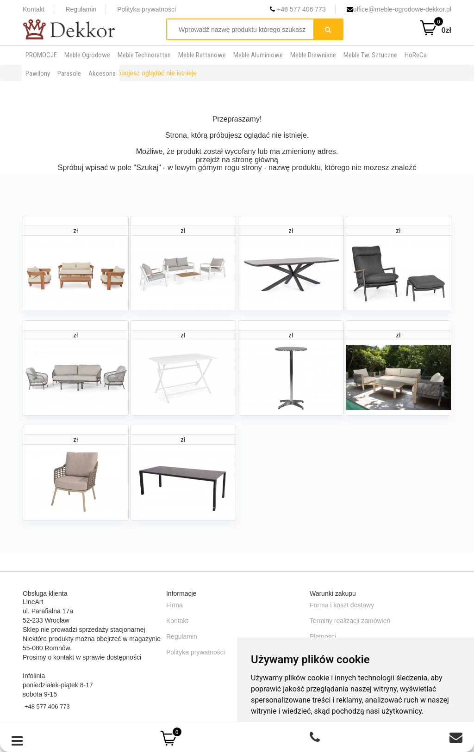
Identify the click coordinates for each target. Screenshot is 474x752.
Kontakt (33, 9)
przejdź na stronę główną (237, 160)
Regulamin (80, 9)
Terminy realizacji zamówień (350, 620)
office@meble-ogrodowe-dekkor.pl (399, 9)
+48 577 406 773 (297, 9)
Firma (174, 605)
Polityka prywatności (146, 9)
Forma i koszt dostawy (342, 605)
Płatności (323, 636)
